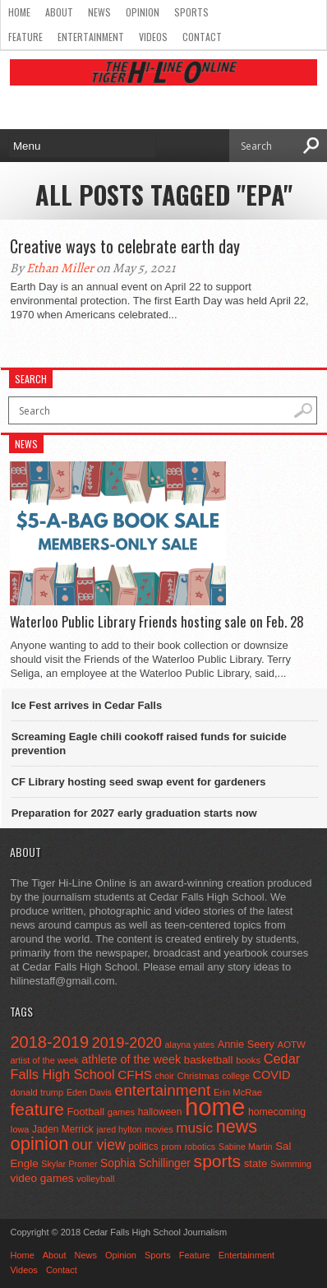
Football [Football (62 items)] (86, 1111)
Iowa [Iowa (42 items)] (19, 1129)
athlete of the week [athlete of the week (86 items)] (131, 1059)
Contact (202, 37)
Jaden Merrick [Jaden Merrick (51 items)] (63, 1129)
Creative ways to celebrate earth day (125, 246)
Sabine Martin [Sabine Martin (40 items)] (246, 1146)
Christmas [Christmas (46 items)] (198, 1076)
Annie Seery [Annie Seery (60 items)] (246, 1044)
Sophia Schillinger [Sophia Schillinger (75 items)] (145, 1163)
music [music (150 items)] (194, 1127)
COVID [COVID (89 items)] (272, 1075)
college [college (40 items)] (236, 1076)
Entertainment (91, 37)
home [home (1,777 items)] (215, 1106)
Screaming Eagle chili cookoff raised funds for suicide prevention (149, 743)
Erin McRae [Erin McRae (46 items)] (238, 1092)
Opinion (142, 12)
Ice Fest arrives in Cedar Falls (87, 705)
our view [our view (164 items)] (98, 1145)
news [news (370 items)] (236, 1126)
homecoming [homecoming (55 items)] (277, 1112)
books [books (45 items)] (248, 1060)
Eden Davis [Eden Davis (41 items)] (89, 1092)
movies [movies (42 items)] (159, 1129)
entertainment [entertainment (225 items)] (163, 1090)
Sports (191, 12)
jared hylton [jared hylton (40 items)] (118, 1129)
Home (19, 12)
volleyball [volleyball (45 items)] (95, 1179)
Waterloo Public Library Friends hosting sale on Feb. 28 (157, 622)
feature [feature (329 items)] (36, 1109)
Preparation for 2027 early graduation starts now (134, 813)
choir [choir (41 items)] (164, 1076)
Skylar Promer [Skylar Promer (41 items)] (69, 1164)
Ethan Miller (60, 268)
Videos (153, 37)
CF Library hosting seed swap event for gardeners (139, 782)
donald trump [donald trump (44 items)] (36, 1092)
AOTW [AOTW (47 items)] (292, 1044)
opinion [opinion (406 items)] (39, 1143)
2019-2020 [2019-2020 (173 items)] (127, 1043)
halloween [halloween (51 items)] (160, 1112)
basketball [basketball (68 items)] (208, 1060)
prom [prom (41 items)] (171, 1146)
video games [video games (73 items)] (41, 1178)
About (59, 12)
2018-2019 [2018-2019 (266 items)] (49, 1042)
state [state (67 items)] (256, 1163)
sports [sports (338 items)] (218, 1160)
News (99, 12)
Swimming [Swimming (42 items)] (290, 1164)
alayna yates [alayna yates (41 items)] (189, 1044)
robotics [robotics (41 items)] (199, 1146)
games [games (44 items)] (121, 1112)
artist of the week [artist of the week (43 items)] (44, 1060)
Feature (25, 37)
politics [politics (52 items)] (143, 1146)
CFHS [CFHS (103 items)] (134, 1075)
